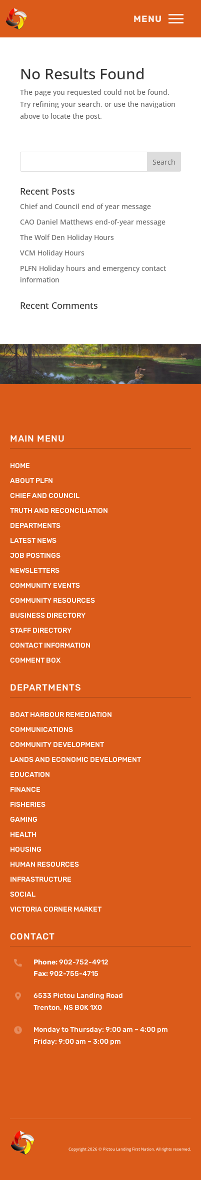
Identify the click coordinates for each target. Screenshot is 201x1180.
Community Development (57, 745)
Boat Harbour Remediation (61, 715)
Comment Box (35, 661)
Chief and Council (45, 496)
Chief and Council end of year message (85, 206)
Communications (41, 730)
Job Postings (35, 556)
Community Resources (52, 601)
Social (23, 895)
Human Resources (44, 865)
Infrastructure (41, 880)
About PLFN (31, 481)
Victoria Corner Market (56, 910)
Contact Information (50, 646)
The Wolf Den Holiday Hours (67, 237)
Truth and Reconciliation (59, 511)
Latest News (33, 541)
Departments (35, 526)
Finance (25, 790)
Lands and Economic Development (75, 760)
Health (23, 835)
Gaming (24, 820)
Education (30, 775)
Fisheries (28, 805)
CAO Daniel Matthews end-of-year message (93, 222)
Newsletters (35, 571)
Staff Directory (41, 631)
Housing (26, 850)
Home (20, 466)
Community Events (45, 586)
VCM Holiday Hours (52, 252)
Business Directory (48, 616)
